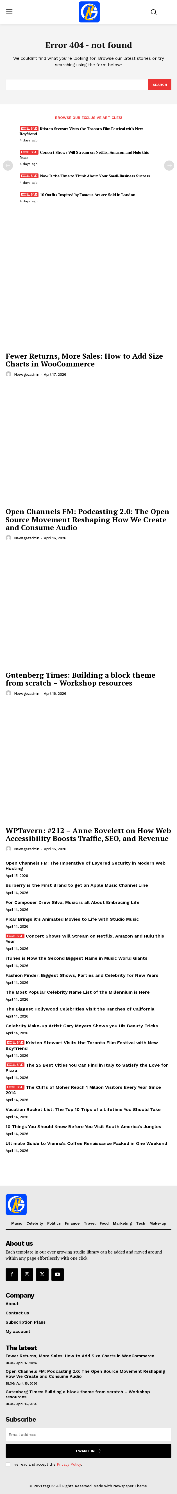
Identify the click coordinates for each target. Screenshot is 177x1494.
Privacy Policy (69, 1464)
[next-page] (169, 166)
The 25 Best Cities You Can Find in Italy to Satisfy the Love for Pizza (87, 1067)
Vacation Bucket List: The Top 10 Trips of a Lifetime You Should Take (83, 1109)
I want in (88, 1451)
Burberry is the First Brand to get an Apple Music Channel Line (77, 885)
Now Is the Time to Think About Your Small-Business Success (95, 175)
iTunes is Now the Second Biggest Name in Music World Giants (77, 958)
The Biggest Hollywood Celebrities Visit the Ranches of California (80, 1009)
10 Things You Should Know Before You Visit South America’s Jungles (83, 1126)
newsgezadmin (26, 374)
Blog (10, 1363)
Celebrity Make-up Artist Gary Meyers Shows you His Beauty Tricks (82, 1025)
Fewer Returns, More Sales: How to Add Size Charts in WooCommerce (84, 360)
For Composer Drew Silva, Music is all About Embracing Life (73, 902)
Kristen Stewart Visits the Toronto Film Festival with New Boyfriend (81, 131)
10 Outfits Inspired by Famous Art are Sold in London (87, 194)
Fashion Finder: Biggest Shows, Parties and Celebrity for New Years (82, 975)
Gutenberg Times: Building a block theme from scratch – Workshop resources (80, 679)
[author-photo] (9, 374)
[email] (88, 1434)
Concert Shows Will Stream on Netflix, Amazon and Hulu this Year (84, 155)
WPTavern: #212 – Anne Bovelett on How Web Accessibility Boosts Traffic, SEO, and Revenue (88, 834)
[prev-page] (8, 166)
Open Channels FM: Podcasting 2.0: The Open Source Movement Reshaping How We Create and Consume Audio (87, 519)
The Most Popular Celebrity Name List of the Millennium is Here (78, 992)
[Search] (159, 84)
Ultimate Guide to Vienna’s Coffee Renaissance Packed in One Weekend (86, 1143)
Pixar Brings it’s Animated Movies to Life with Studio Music (72, 919)
